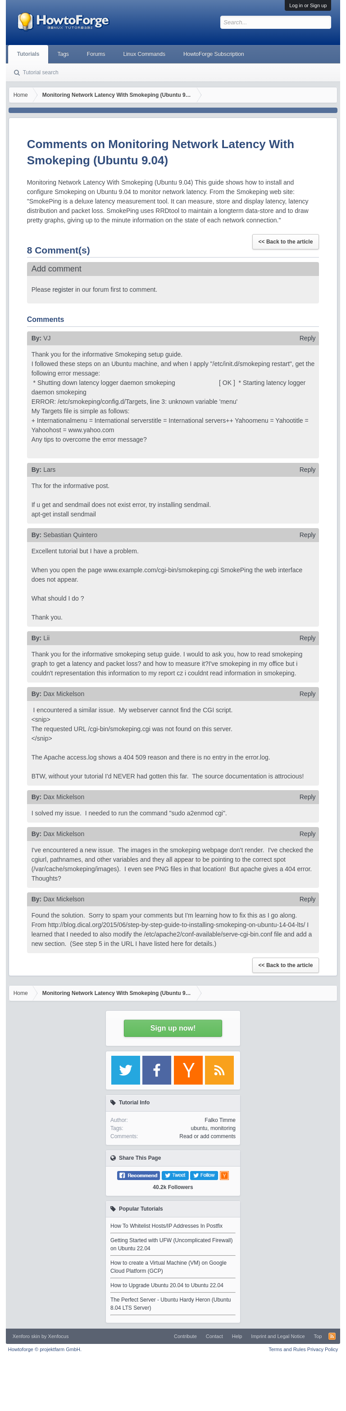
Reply (308, 338)
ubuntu (199, 1128)
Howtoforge (45, 1349)
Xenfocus (58, 1336)
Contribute (185, 1336)
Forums (96, 54)
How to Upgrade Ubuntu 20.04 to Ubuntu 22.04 (166, 1285)
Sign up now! (173, 1028)
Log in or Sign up (308, 5)
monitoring (223, 1128)
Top (318, 1336)
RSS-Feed (332, 1336)
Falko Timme (220, 1120)
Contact (214, 1336)
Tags (62, 54)
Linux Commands (144, 54)
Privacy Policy (322, 1349)
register (62, 289)
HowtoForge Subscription (213, 54)
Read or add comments (207, 1136)
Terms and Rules (287, 1349)
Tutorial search (41, 72)
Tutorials (28, 54)
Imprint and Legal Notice (278, 1336)
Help (237, 1336)
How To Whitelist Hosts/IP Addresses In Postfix (166, 1226)
